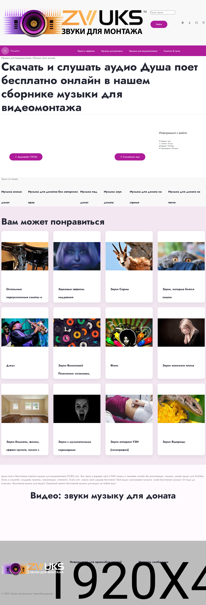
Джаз (10, 365)
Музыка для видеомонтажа (16, 58)
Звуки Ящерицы (174, 442)
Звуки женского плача (178, 365)
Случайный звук (130, 156)
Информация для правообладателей (96, 562)
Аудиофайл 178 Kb (26, 156)
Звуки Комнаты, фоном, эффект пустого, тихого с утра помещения (22, 450)
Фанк (114, 365)
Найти (159, 24)
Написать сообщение (153, 562)
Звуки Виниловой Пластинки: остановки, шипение (74, 373)
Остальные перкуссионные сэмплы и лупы (24, 297)
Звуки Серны (119, 289)
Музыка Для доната (44, 58)
